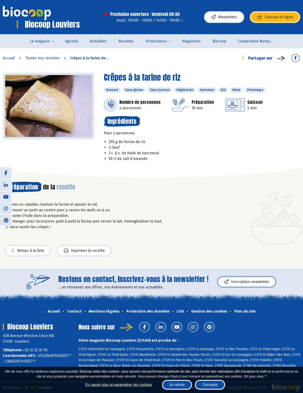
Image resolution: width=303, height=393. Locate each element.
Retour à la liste (28, 250)
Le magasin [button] (40, 41)
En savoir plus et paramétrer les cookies (118, 385)
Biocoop (219, 41)
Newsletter (224, 17)
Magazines (191, 41)
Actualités (98, 41)
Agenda (71, 41)
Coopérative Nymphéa (257, 41)
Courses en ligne (275, 17)
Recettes (126, 41)
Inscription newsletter (246, 282)
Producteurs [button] (156, 41)
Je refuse (177, 385)
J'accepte (210, 385)
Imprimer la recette (84, 250)
